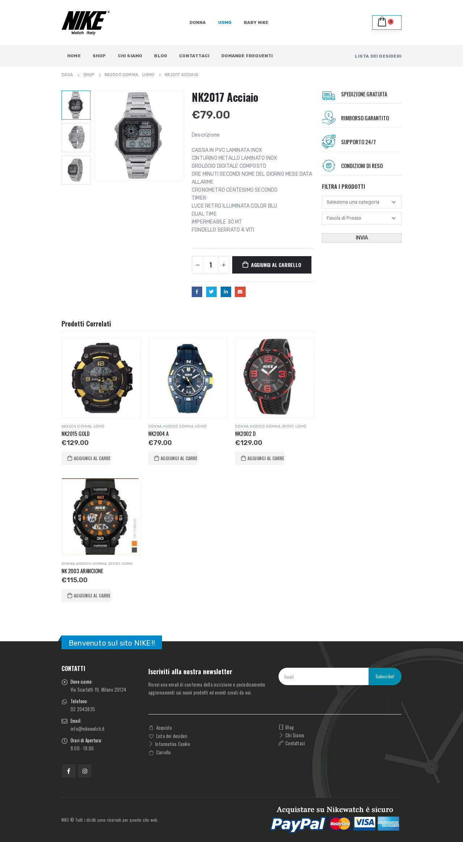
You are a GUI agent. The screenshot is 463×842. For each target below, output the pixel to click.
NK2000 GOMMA (76, 426)
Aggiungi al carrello (276, 264)
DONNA (198, 22)
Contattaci (194, 55)
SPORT (287, 426)
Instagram (85, 771)
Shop (99, 55)
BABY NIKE (256, 22)
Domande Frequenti (247, 55)
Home (74, 55)
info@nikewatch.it (88, 728)
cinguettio (211, 292)
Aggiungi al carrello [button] (92, 458)
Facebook (197, 292)
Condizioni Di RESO (362, 166)
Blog (160, 55)
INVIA (362, 238)
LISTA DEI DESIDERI (378, 56)
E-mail (240, 292)
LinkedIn (226, 292)
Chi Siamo (130, 55)
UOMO (225, 22)
